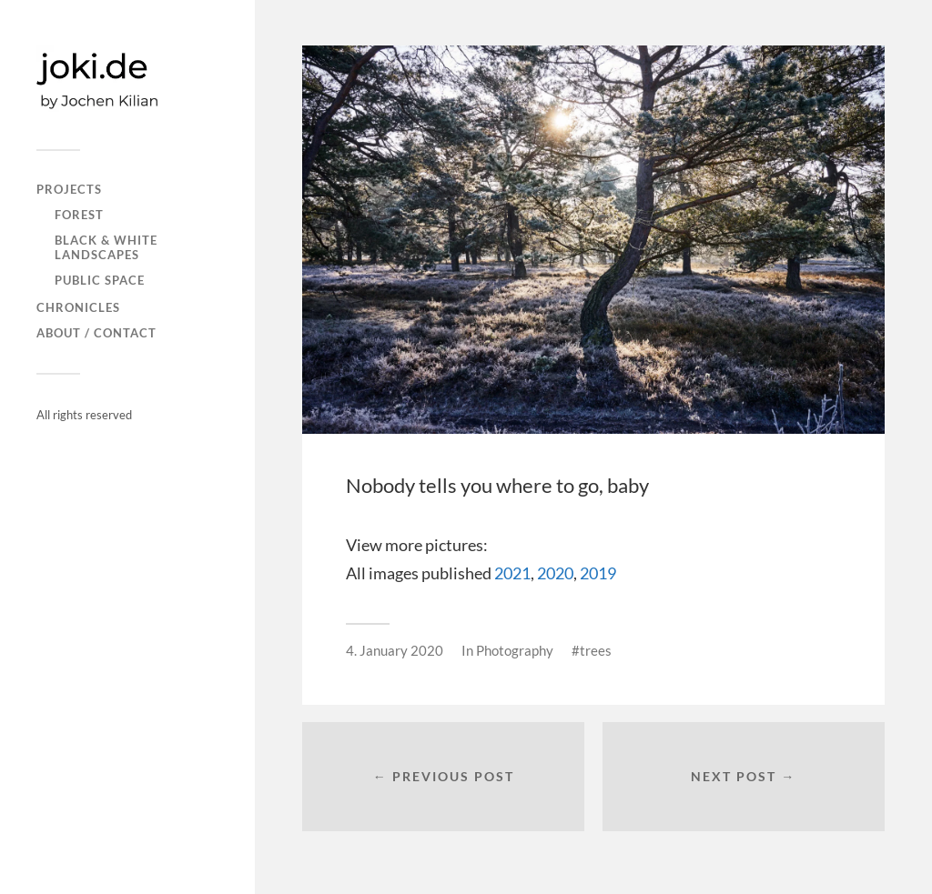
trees (596, 650)
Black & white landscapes (106, 247)
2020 (555, 573)
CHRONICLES (78, 307)
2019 (598, 573)
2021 (512, 573)
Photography (514, 650)
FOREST (79, 214)
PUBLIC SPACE (100, 280)
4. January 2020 (394, 650)
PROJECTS (69, 189)
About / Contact (96, 333)
